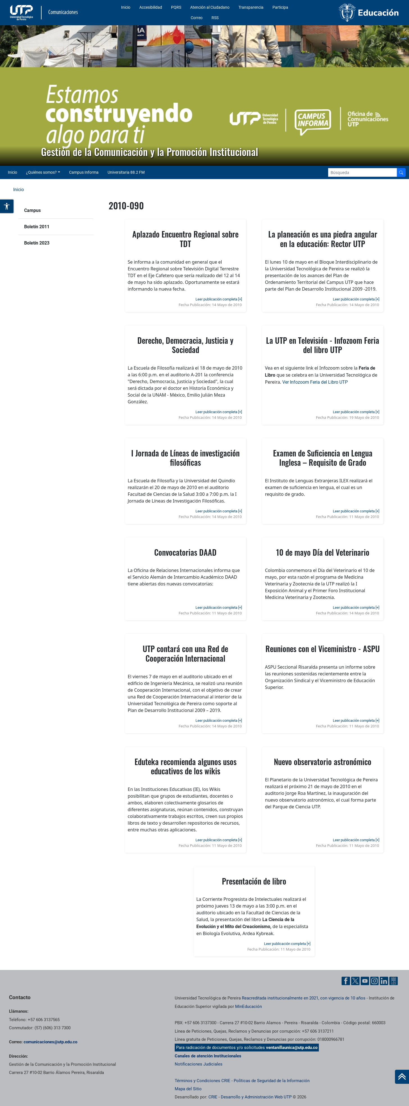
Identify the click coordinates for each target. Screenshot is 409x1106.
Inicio (125, 7)
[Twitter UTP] (355, 981)
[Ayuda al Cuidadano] (393, 981)
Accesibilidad (150, 7)
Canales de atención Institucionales (208, 1055)
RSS (215, 17)
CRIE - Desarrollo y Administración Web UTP (250, 1097)
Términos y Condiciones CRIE (202, 1080)
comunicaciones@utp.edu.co (50, 1041)
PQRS (176, 7)
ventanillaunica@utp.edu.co (291, 1047)
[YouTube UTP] (365, 981)
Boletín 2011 (36, 226)
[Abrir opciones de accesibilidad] (7, 206)
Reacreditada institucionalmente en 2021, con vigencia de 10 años (303, 998)
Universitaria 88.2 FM (126, 172)
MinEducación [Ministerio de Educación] (248, 1006)
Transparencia (250, 7)
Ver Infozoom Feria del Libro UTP (315, 382)
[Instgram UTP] (374, 981)
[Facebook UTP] (346, 981)
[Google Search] (362, 172)
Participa (280, 7)
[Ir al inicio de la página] (402, 1077)
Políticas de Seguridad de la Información (272, 1080)
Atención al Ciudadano (210, 7)
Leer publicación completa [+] (219, 299)
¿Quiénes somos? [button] (41, 172)
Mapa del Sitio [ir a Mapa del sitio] (188, 1088)
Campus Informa (84, 172)
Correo (197, 17)
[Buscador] (401, 172)
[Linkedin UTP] (384, 981)
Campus (32, 210)
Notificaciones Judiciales (198, 1064)
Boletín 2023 (36, 243)
